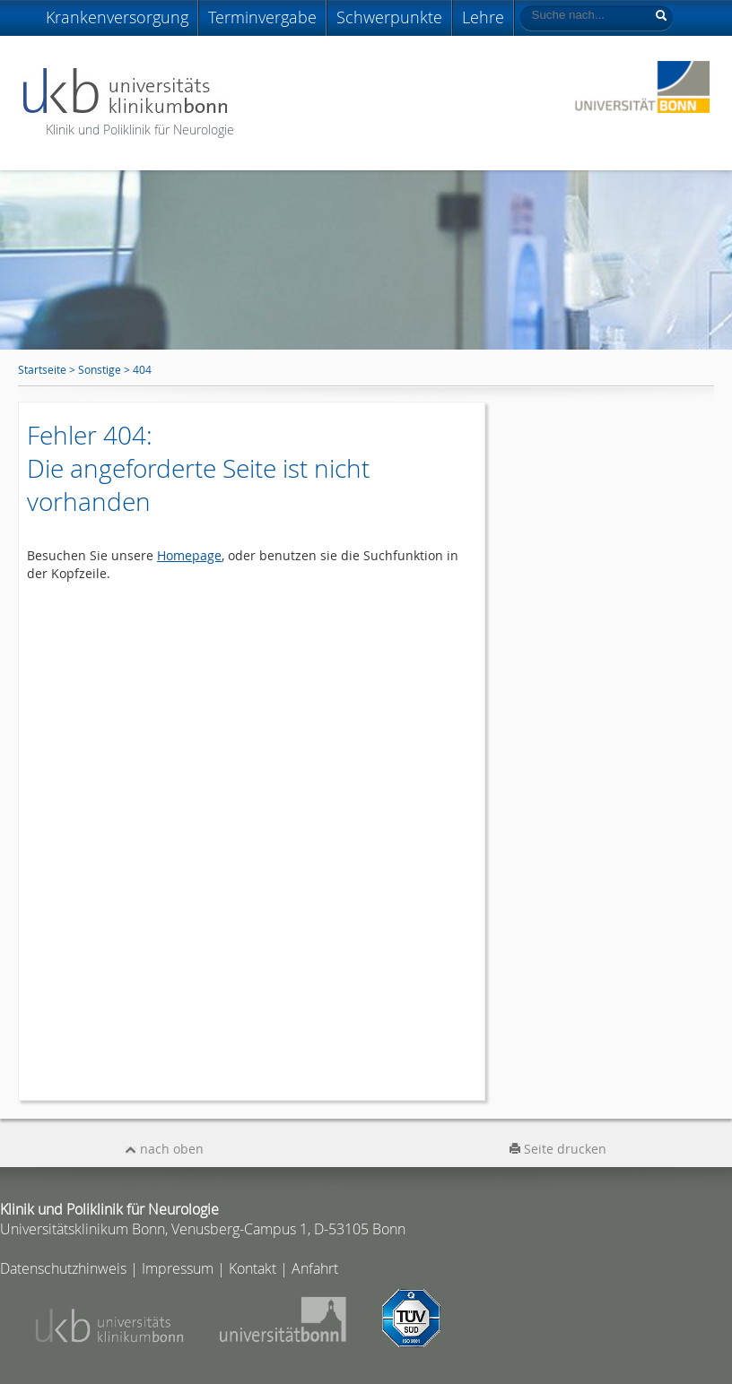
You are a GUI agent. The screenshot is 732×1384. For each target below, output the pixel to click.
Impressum (178, 1268)
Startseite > (48, 369)
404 (142, 369)
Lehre (483, 17)
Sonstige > (105, 369)
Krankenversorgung (117, 17)
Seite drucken (558, 1148)
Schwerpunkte (389, 17)
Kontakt (252, 1268)
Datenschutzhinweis (63, 1268)
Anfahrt (315, 1268)
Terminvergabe (262, 17)
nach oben (165, 1148)
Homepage (189, 555)
